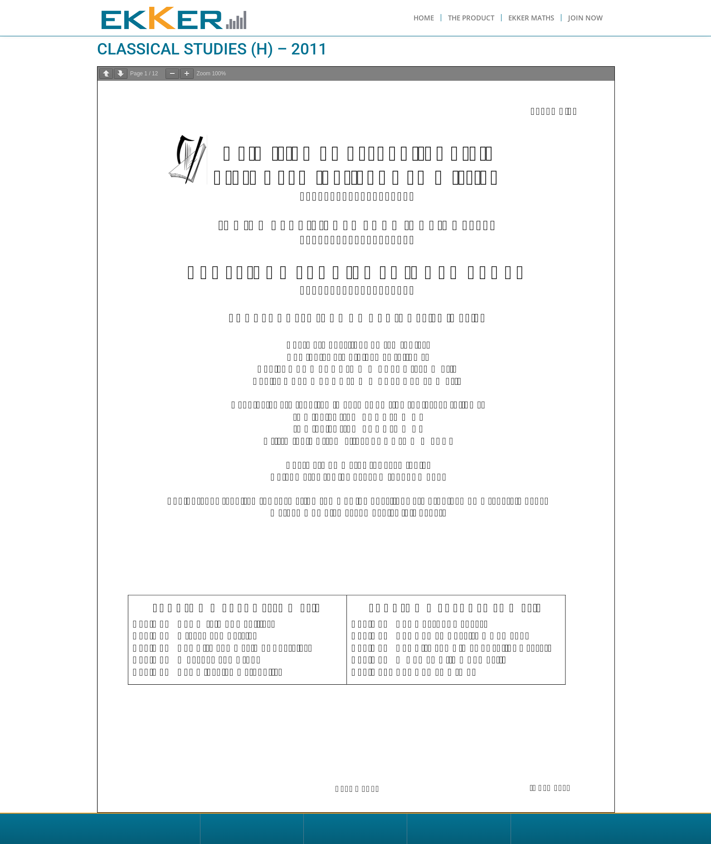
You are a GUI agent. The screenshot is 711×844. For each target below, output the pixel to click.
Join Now (585, 17)
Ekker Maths (531, 17)
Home (424, 17)
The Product (471, 17)
